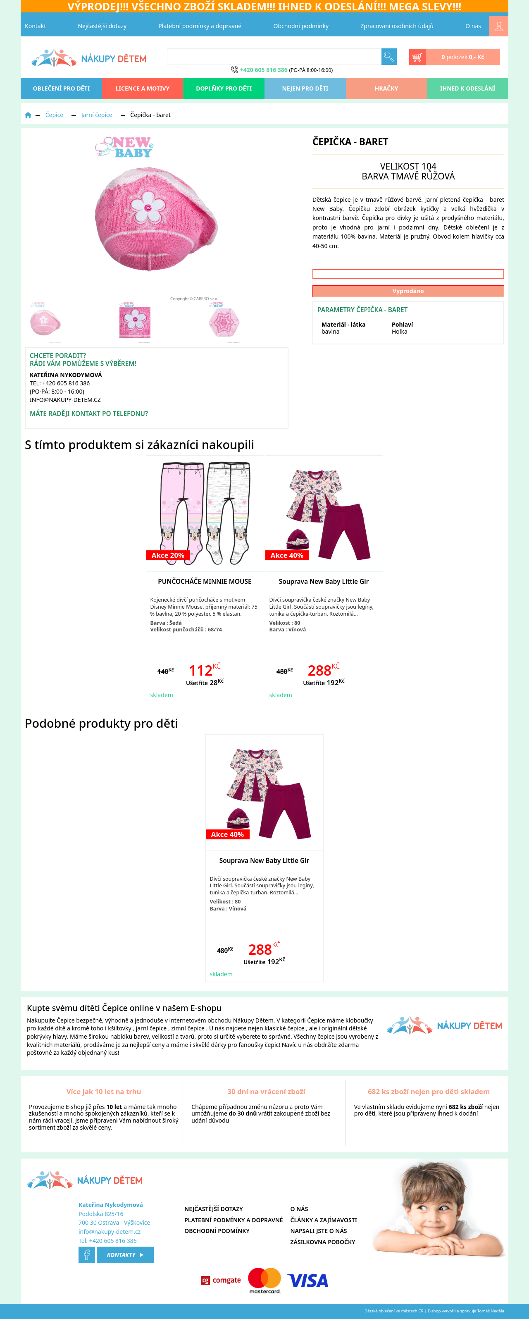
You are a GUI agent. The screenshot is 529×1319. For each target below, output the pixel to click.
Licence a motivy (143, 88)
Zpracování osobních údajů (397, 26)
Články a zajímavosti (324, 1220)
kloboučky (359, 1020)
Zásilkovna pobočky (323, 1242)
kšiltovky (119, 1028)
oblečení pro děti (61, 88)
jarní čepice (151, 1028)
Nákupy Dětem (253, 1020)
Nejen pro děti (305, 88)
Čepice (54, 115)
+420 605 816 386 (113, 1241)
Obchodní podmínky (301, 26)
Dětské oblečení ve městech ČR (394, 1311)
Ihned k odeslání (467, 88)
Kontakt (35, 26)
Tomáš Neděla (490, 1311)
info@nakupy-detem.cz (110, 1231)
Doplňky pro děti (224, 88)
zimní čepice (188, 1028)
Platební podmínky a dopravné (199, 26)
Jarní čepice (96, 115)
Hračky (386, 88)
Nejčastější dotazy (102, 26)
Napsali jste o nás (319, 1231)
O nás (473, 26)
